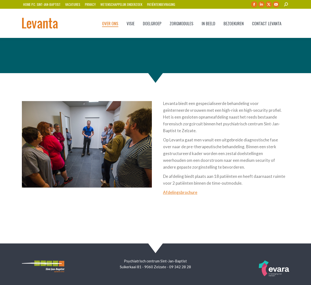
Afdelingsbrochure (180, 192)
